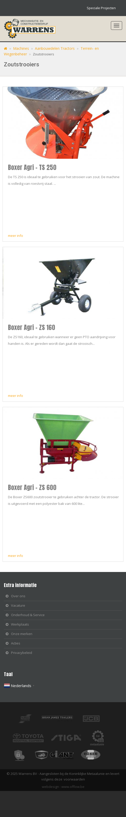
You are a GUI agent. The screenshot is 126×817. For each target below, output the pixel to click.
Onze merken (21, 633)
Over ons (18, 596)
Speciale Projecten (101, 8)
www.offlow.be (72, 786)
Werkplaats (20, 624)
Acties (15, 643)
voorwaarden (74, 779)
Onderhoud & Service (28, 615)
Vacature (18, 605)
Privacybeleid (21, 652)
